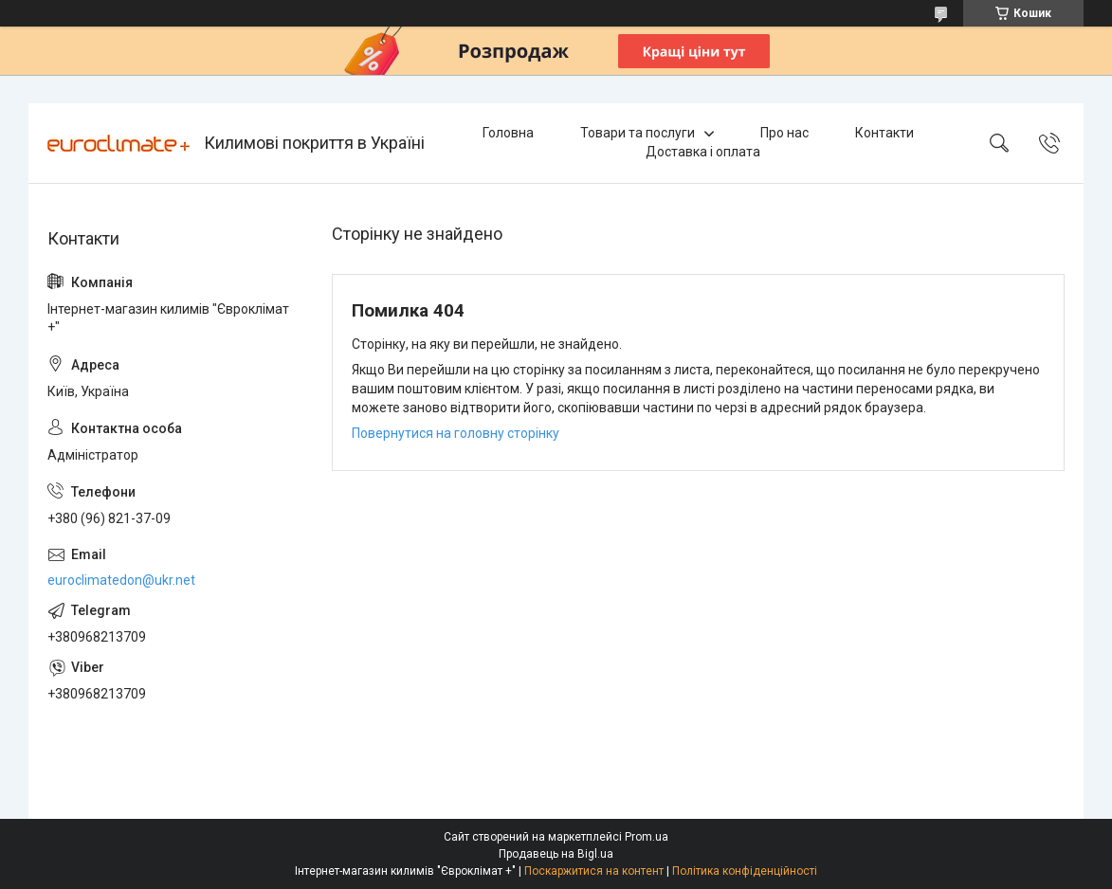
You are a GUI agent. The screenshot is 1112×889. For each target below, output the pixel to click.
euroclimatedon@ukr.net (121, 580)
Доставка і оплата (703, 151)
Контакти (884, 132)
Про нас (784, 132)
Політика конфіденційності (744, 871)
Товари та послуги (637, 132)
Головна (508, 132)
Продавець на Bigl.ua (556, 854)
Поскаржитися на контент (594, 871)
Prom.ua (646, 837)
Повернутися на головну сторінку (455, 433)
